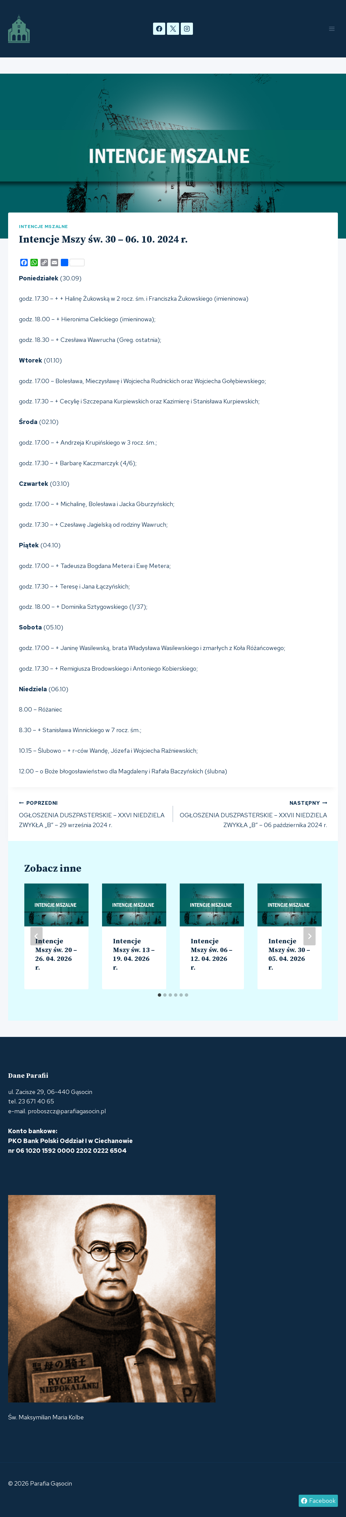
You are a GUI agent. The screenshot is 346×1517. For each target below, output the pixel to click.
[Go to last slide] (36, 936)
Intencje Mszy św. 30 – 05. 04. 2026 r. (289, 954)
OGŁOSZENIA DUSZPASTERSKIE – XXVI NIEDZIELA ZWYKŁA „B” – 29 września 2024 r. (93, 813)
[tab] (159, 995)
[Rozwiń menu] (331, 28)
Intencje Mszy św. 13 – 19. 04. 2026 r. (134, 954)
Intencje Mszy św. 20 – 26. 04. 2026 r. (56, 954)
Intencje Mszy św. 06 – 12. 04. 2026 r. (211, 954)
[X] (173, 29)
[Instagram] (187, 29)
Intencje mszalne (43, 226)
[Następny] (309, 936)
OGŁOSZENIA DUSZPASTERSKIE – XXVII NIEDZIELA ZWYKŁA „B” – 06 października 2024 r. (253, 813)
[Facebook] (159, 29)
